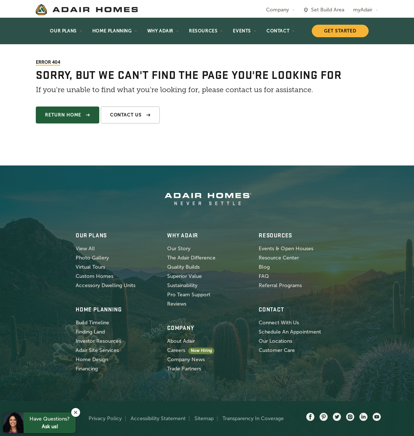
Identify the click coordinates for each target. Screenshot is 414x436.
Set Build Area (327, 10)
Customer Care (277, 350)
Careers (176, 350)
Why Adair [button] (160, 31)
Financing (87, 369)
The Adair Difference (191, 258)
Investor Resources (98, 341)
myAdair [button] (362, 10)
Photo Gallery (92, 258)
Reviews (176, 304)
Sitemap (204, 418)
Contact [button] (277, 31)
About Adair (181, 341)
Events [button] (242, 31)
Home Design (92, 359)
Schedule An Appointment (290, 332)
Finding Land (90, 332)
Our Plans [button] (63, 31)
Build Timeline (92, 322)
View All (85, 248)
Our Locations (275, 341)
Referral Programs (280, 285)
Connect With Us (279, 322)
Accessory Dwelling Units (105, 285)
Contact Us (126, 115)
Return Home (63, 115)
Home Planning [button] (112, 31)
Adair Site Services (97, 350)
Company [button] (277, 10)
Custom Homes (94, 276)
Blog (264, 267)
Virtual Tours (90, 267)
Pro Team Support (188, 294)
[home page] (87, 9)
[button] (75, 412)
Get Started (340, 31)
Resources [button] (203, 31)
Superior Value (184, 276)
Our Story (178, 248)
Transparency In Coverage (253, 418)
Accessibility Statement (158, 418)
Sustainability (182, 285)
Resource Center (279, 258)
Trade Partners (184, 369)
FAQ (264, 276)
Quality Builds (183, 267)
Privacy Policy (105, 418)
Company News (186, 359)
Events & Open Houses (286, 248)
